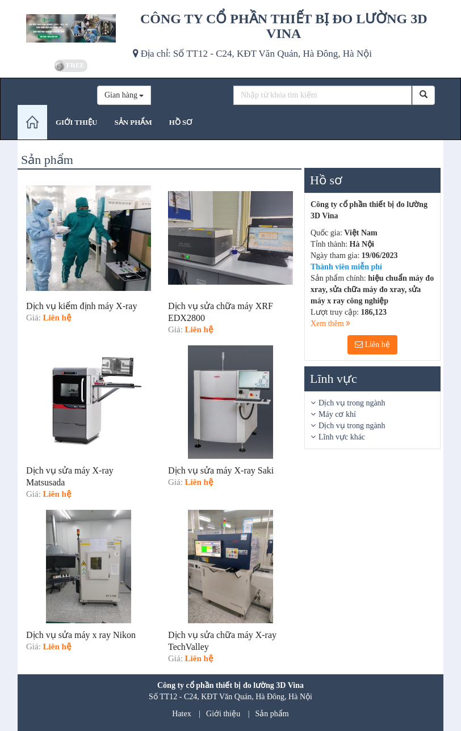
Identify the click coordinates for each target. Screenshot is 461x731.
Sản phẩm (272, 713)
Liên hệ (372, 344)
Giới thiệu (223, 713)
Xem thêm (330, 323)
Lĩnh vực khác (341, 437)
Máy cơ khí (337, 414)
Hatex (181, 713)
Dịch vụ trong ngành (351, 403)
